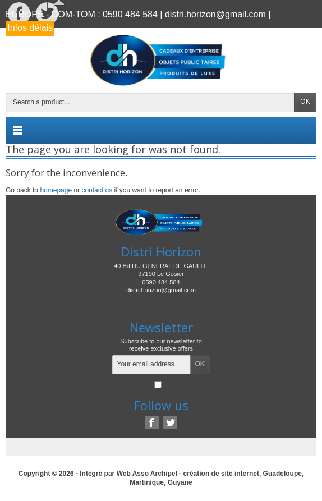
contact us (96, 190)
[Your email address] (151, 364)
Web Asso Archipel (147, 473)
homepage (56, 190)
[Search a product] (150, 102)
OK (305, 101)
